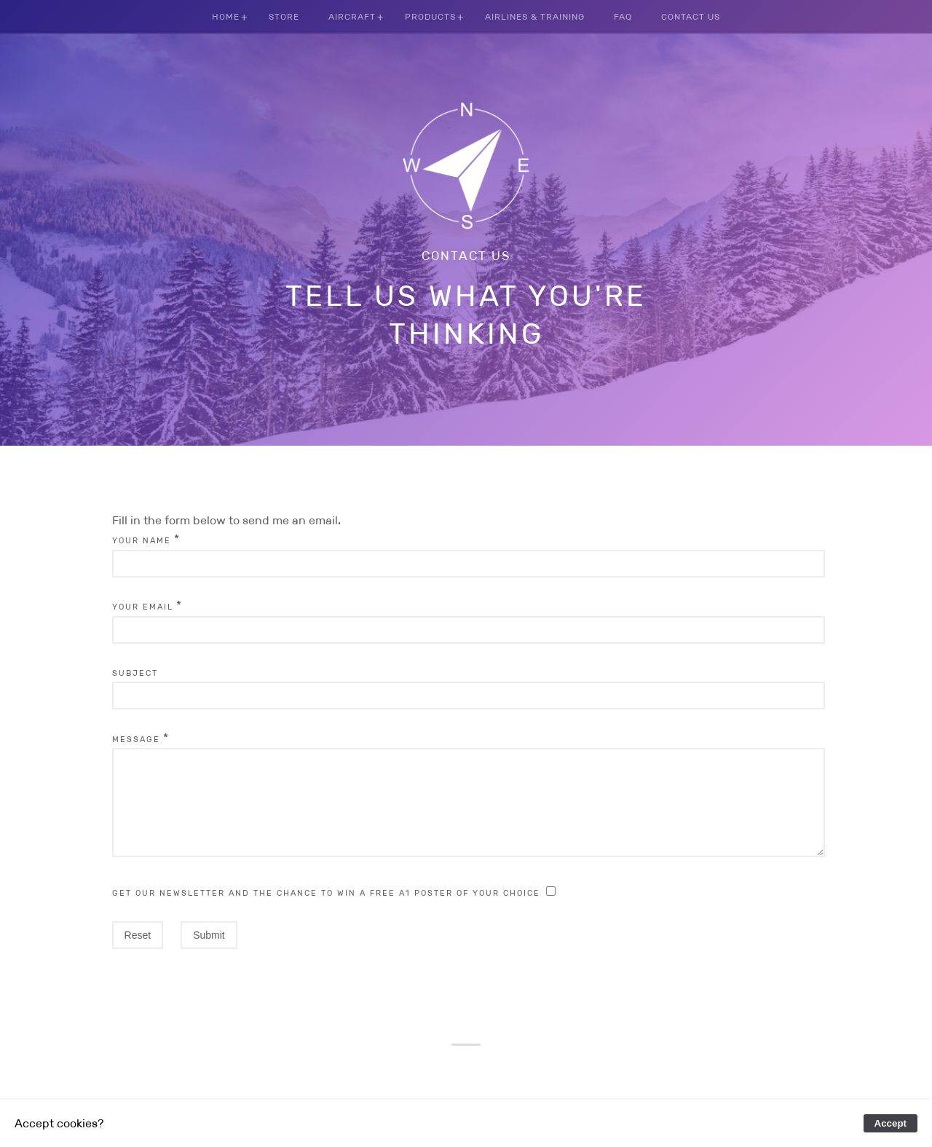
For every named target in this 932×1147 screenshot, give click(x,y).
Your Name (141, 540)
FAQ (623, 16)
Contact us (466, 256)
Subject (135, 673)
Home (226, 16)
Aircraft (352, 16)
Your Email (142, 607)
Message (136, 739)
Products (430, 16)
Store (284, 16)
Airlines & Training (535, 16)
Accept (890, 1123)
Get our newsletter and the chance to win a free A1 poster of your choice (326, 910)
